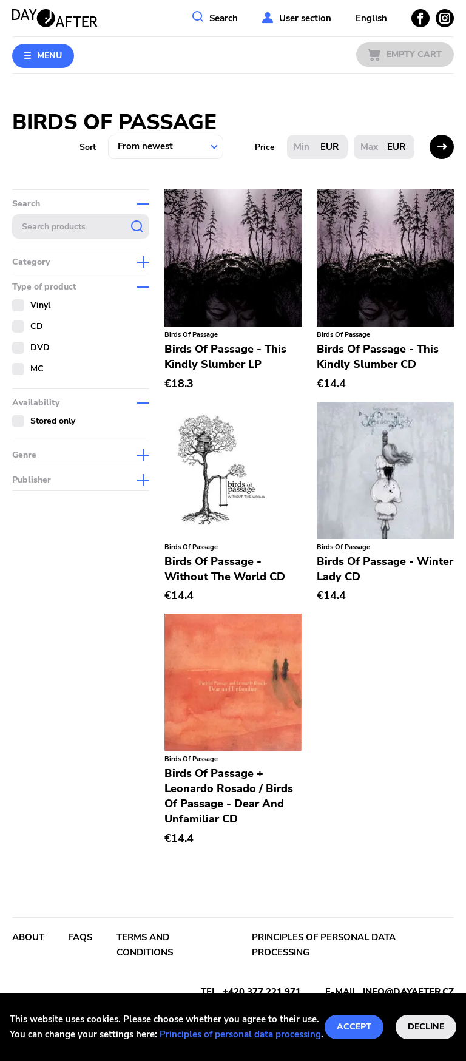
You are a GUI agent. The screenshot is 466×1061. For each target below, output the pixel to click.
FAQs (80, 937)
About (28, 937)
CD (36, 326)
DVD (40, 347)
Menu (49, 55)
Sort (87, 147)
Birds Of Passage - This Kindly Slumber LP (225, 356)
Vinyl (40, 305)
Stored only (52, 421)
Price (265, 147)
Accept (354, 1026)
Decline (426, 1026)
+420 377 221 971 (262, 992)
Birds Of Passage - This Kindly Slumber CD (378, 356)
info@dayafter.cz (408, 992)
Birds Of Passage (191, 334)
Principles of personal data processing (240, 1034)
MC (37, 369)
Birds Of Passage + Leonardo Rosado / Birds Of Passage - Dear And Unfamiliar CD (228, 796)
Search (223, 18)
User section (305, 18)
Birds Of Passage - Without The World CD (224, 569)
